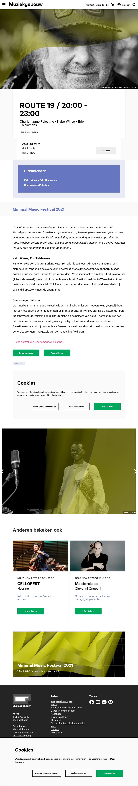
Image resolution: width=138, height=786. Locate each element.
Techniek (56, 727)
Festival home (57, 357)
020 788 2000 (22, 721)
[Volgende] (126, 585)
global (35, 136)
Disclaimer (56, 736)
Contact (90, 4)
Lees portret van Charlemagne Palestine (38, 346)
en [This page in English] (107, 4)
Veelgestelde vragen (61, 705)
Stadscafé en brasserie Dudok (66, 711)
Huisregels (56, 724)
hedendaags (25, 136)
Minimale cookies (76, 410)
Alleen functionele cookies (44, 410)
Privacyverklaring (60, 721)
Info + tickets (31, 615)
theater (19, 368)
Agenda (100, 4)
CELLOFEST (28, 588)
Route (54, 708)
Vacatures (56, 718)
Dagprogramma (26, 357)
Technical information (74, 727)
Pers (53, 730)
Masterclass (86, 588)
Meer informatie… (55, 399)
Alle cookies (107, 410)
